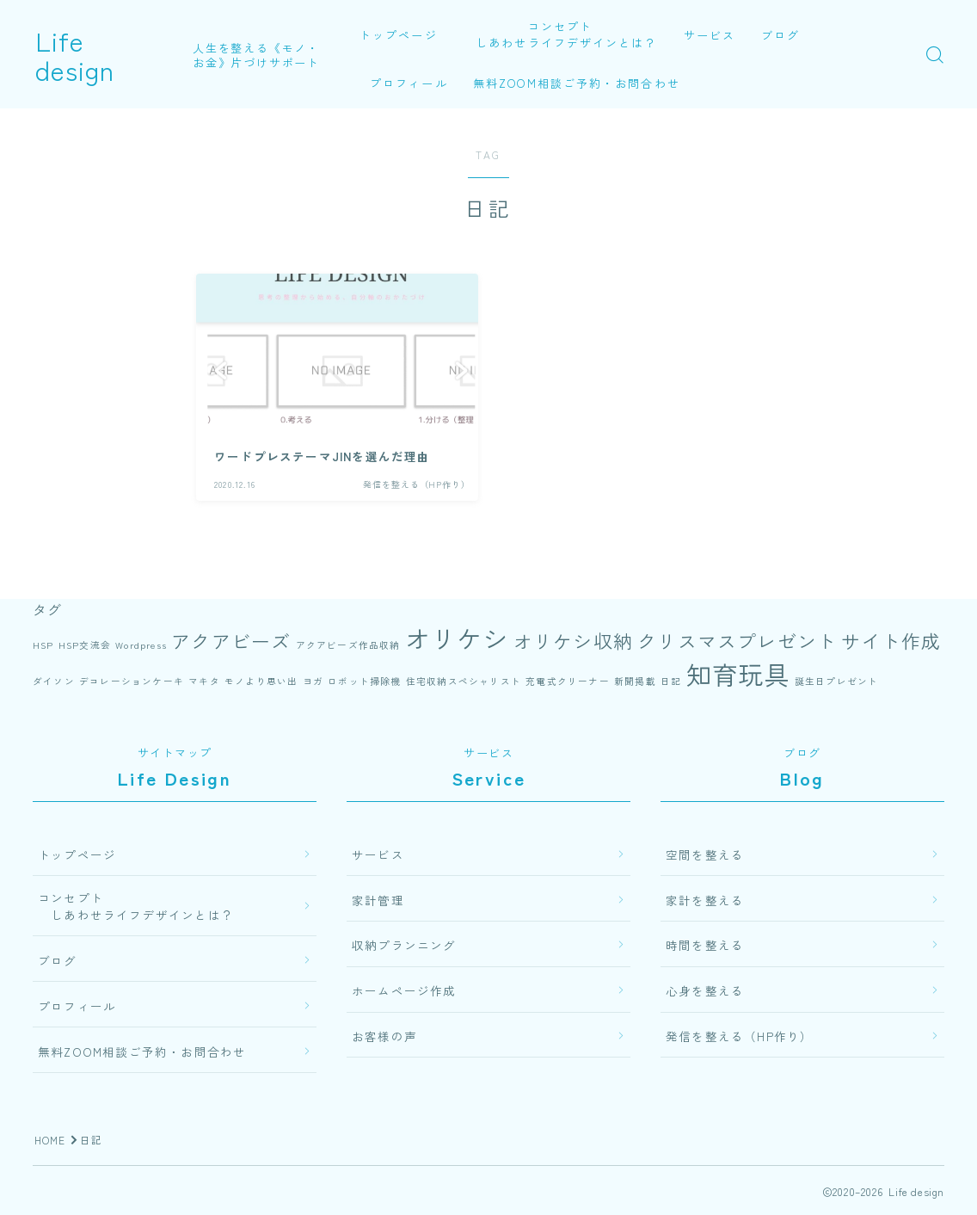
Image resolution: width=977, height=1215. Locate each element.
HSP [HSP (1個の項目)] (43, 644)
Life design (103, 54)
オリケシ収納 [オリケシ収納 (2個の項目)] (573, 640)
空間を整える (705, 854)
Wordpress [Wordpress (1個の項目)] (141, 644)
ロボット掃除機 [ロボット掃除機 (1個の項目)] (364, 681)
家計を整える (705, 900)
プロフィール (409, 83)
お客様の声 (384, 1036)
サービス (710, 35)
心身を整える (705, 990)
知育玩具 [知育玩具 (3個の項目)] (738, 674)
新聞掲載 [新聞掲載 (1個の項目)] (635, 681)
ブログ (781, 35)
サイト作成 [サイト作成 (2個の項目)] (891, 640)
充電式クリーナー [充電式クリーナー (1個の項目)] (567, 681)
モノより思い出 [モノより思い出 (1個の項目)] (261, 681)
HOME (50, 1139)
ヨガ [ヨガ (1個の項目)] (313, 681)
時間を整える (705, 944)
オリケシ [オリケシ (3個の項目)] (457, 638)
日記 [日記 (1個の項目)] (671, 681)
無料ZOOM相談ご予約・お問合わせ (577, 83)
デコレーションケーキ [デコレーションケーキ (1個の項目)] (131, 681)
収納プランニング (404, 944)
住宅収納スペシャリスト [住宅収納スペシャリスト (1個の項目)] (463, 681)
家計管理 (378, 900)
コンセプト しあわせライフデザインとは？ (561, 34)
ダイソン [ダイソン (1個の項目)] (54, 681)
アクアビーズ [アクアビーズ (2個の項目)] (231, 640)
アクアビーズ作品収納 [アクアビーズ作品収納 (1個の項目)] (348, 644)
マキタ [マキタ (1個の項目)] (204, 681)
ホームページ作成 (404, 990)
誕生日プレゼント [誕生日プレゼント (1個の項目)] (837, 681)
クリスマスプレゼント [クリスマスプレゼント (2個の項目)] (737, 640)
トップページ (398, 35)
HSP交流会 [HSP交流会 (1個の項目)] (84, 644)
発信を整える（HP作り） (739, 1036)
